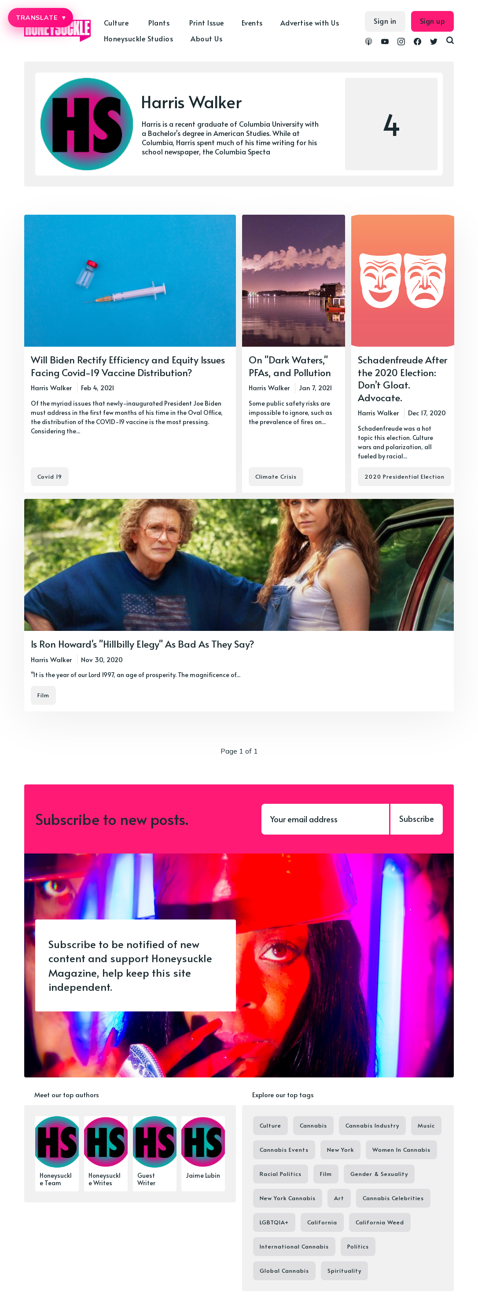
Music (426, 1125)
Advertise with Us (309, 22)
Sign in (385, 21)
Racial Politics (281, 1174)
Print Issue (206, 22)
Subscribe (416, 818)
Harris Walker (51, 387)
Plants (158, 22)
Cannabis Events (284, 1150)
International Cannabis (294, 1246)
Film (43, 695)
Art (339, 1198)
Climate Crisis (276, 476)
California (322, 1222)
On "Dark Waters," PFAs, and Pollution (290, 366)
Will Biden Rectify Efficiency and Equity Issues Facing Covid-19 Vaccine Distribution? (128, 366)
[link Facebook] (417, 43)
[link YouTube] (385, 43)
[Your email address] (325, 819)
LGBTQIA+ (274, 1222)
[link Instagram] (401, 43)
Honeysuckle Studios (138, 38)
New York (340, 1150)
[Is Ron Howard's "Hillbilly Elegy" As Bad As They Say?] (239, 605)
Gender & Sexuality (379, 1174)
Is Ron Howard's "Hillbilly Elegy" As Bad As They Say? (142, 643)
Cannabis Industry (372, 1125)
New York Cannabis (288, 1198)
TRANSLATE (40, 18)
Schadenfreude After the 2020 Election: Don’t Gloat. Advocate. (402, 378)
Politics (358, 1246)
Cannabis (313, 1125)
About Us (206, 38)
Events (252, 22)
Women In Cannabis (401, 1150)
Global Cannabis (284, 1271)
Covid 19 (49, 476)
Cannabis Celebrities (393, 1198)
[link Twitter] (434, 43)
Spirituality (344, 1271)
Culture (116, 22)
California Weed (380, 1222)
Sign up (432, 21)
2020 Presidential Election (404, 476)
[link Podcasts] (368, 43)
